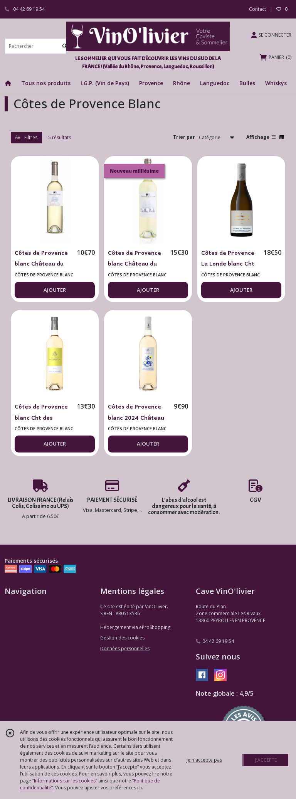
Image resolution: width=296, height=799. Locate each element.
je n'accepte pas (204, 760)
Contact (257, 9)
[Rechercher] (64, 46)
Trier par (184, 137)
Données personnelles (125, 648)
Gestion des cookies (122, 637)
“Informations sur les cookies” (64, 780)
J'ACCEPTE (266, 760)
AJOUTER (55, 289)
